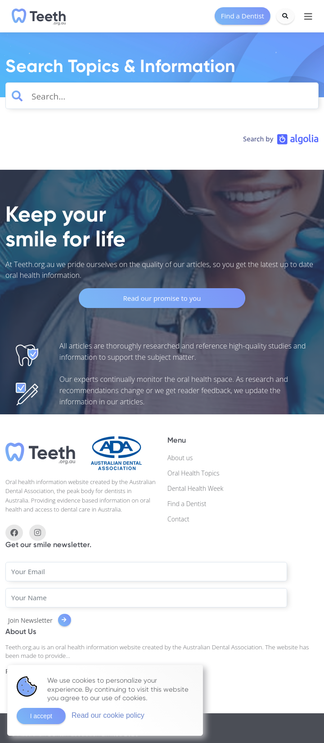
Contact (178, 519)
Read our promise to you (162, 298)
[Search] (285, 16)
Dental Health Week (195, 488)
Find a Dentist (186, 503)
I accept (41, 716)
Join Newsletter (39, 620)
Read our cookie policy (108, 715)
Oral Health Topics (193, 473)
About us (180, 457)
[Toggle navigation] (308, 16)
